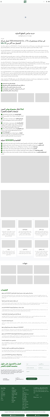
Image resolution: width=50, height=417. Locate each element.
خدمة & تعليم (3, 395)
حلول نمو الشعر (14, 392)
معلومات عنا (30, 35)
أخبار (1, 397)
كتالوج (2, 398)
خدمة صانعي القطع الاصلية (22, 35)
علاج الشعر (14, 391)
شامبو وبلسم (14, 389)
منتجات (2, 391)
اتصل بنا (2, 399)
